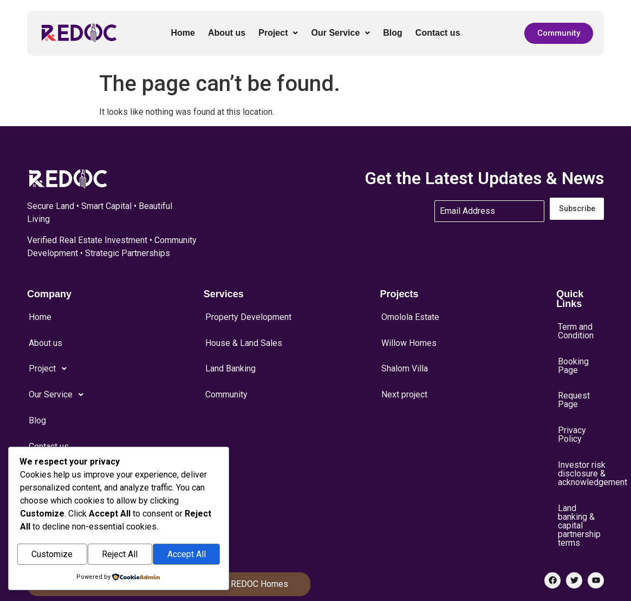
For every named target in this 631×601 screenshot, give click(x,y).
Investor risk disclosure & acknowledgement (581, 445)
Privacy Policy (572, 412)
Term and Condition (576, 328)
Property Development (248, 314)
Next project (404, 372)
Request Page (574, 384)
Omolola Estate (410, 314)
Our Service (340, 32)
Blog (392, 32)
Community (226, 372)
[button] (278, 33)
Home (182, 32)
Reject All (120, 555)
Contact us (437, 32)
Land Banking (230, 353)
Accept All (186, 555)
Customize (52, 555)
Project (278, 32)
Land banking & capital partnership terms (579, 490)
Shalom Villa (404, 353)
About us (226, 32)
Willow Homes (409, 333)
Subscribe (577, 209)
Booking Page (573, 356)
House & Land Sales (243, 333)
